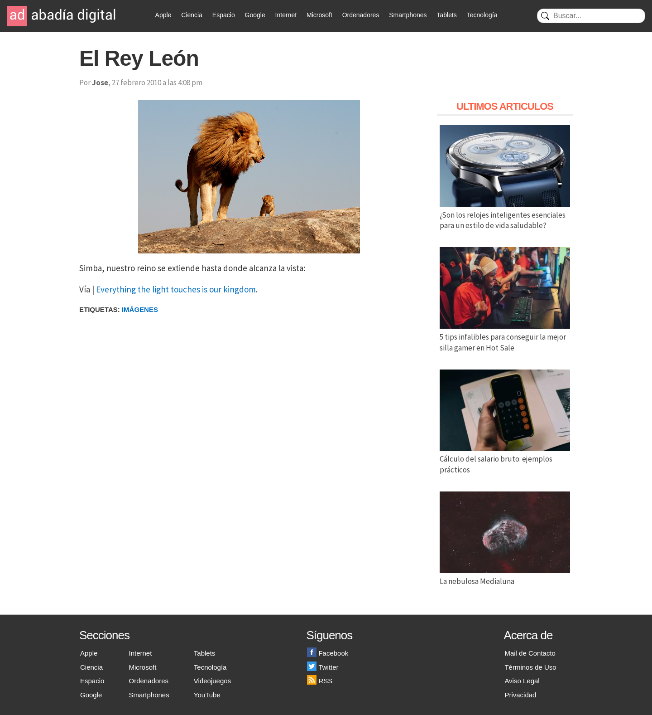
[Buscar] (591, 16)
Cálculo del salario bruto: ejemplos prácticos (505, 459)
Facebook (327, 653)
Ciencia (191, 15)
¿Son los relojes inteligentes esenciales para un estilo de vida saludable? (505, 215)
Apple (163, 15)
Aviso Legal (521, 681)
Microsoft (319, 15)
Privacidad (520, 695)
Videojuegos (212, 681)
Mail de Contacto (530, 653)
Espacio (223, 15)
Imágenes (140, 309)
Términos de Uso (530, 667)
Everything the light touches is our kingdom (176, 289)
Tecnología (482, 15)
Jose (100, 83)
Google (255, 15)
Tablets (446, 15)
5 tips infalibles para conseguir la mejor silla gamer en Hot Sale (505, 337)
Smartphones (408, 15)
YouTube (207, 695)
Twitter (322, 667)
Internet (286, 15)
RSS (319, 681)
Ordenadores (360, 15)
